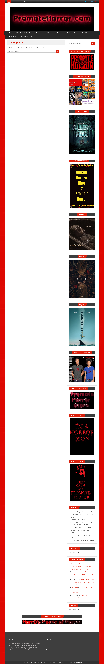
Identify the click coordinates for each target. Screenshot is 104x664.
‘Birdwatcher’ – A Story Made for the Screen (83, 540)
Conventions (45, 32)
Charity (37, 32)
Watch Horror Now (26, 36)
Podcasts (77, 32)
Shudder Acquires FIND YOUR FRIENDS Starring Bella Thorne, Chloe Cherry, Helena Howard (80, 530)
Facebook (50, 646)
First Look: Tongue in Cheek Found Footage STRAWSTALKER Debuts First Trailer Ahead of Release (82, 514)
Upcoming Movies (14, 36)
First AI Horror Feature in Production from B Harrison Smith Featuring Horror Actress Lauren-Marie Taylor (83, 566)
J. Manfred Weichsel (77, 571)
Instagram (50, 649)
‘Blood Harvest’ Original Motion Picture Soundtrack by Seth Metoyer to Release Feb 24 (83, 590)
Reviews (84, 32)
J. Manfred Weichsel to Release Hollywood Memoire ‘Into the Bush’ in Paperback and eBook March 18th (83, 574)
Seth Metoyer (75, 587)
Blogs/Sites (23, 32)
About (10, 32)
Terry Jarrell (74, 564)
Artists (16, 32)
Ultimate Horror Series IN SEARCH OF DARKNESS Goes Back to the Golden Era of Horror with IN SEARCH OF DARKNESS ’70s (81, 522)
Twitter (50, 644)
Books (31, 32)
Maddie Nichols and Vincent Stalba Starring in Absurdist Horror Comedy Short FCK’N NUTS (83, 582)
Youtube (50, 652)
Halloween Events (67, 32)
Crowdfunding (55, 32)
